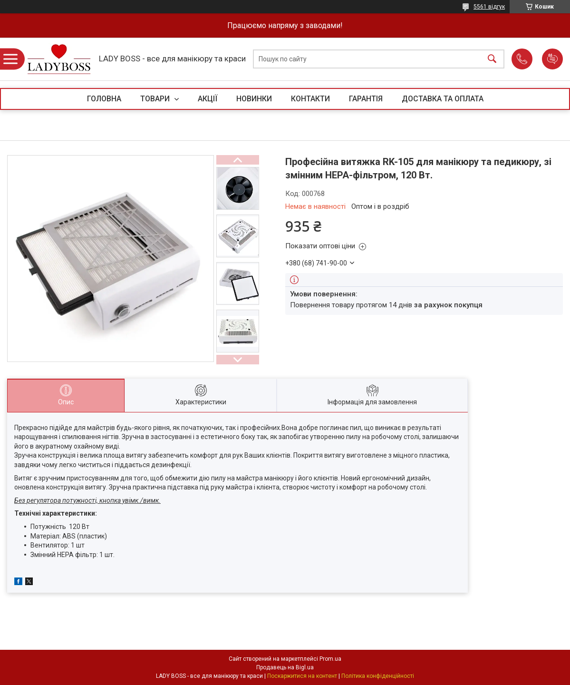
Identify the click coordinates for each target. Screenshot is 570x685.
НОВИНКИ (254, 98)
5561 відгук (489, 6)
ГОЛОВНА (104, 98)
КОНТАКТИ (310, 98)
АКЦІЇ (207, 98)
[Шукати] (492, 59)
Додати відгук (552, 59)
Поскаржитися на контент (302, 676)
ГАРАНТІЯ (366, 98)
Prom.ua (330, 659)
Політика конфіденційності (377, 676)
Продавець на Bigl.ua (285, 667)
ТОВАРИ (156, 98)
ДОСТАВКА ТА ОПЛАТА (442, 98)
